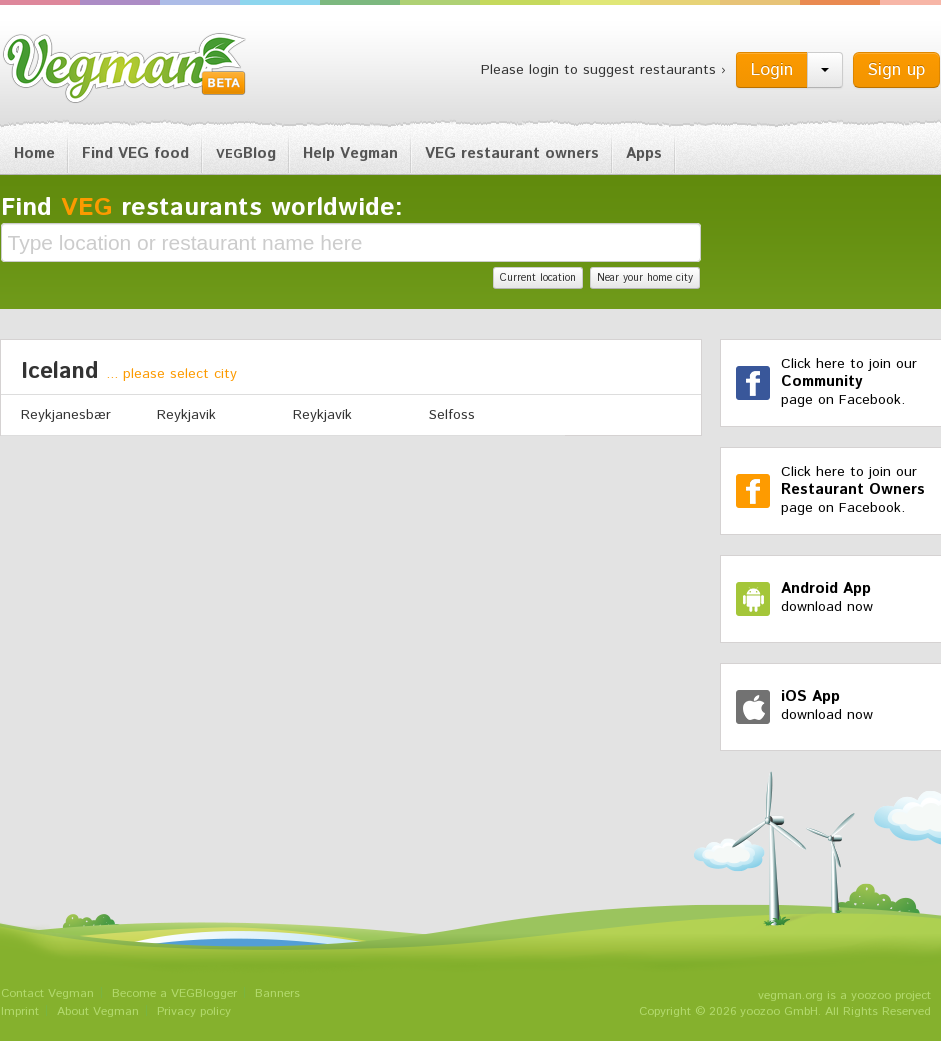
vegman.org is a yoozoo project (844, 995)
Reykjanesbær (66, 415)
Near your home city (645, 278)
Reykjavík (322, 415)
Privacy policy (194, 1011)
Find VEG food (135, 153)
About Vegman (98, 1011)
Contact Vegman (47, 993)
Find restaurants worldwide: (202, 208)
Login (772, 70)
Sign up (896, 70)
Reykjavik (186, 415)
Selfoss (452, 415)
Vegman (125, 68)
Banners (277, 993)
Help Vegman (350, 153)
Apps (644, 153)
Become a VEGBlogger (174, 993)
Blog (246, 153)
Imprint (20, 1011)
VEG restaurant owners (512, 153)
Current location (538, 278)
